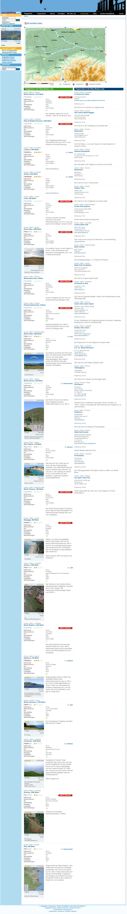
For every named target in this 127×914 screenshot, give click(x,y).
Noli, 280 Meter (29, 846)
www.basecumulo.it (80, 253)
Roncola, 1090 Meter (31, 792)
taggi (18, 43)
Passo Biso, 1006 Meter (32, 229)
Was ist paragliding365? (9, 50)
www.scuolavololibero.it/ (81, 313)
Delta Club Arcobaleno (82, 265)
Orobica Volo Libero (81, 328)
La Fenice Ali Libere (81, 94)
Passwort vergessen (8, 23)
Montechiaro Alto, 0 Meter (33, 278)
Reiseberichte (58, 909)
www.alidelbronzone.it (80, 355)
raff (71, 567)
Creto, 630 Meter (30, 198)
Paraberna (78, 412)
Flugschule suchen (62, 908)
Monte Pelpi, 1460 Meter (33, 334)
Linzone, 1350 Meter (31, 150)
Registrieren (6, 22)
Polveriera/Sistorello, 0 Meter (35, 305)
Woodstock (78, 170)
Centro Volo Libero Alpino (84, 304)
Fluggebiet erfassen (8, 57)
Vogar (3, 45)
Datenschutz (53, 911)
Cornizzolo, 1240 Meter (32, 741)
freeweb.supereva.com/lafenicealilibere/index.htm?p (89, 100)
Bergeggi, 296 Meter (31, 520)
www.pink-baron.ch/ (80, 395)
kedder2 (69, 660)
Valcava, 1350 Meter (31, 565)
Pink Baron (78, 384)
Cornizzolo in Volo (81, 283)
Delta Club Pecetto (81, 432)
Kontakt (68, 911)
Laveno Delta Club (81, 225)
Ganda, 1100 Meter (31, 174)
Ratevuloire (78, 131)
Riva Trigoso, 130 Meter (33, 444)
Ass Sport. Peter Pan (82, 478)
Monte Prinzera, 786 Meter (33, 489)
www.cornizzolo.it (79, 289)
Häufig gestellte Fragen (9, 52)
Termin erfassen (7, 62)
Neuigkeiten (81, 906)
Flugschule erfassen (8, 59)
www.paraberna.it (79, 420)
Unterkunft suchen (74, 908)
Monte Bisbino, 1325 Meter (34, 625)
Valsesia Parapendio (82, 151)
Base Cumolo (79, 247)
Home (26, 16)
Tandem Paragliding (62, 906)
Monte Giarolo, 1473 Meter (34, 94)
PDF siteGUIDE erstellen (34, 23)
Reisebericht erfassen (9, 60)
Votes (5, 41)
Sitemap (73, 911)
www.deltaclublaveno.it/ (81, 232)
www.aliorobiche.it (79, 463)
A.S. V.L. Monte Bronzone (84, 348)
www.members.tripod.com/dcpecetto (85, 443)
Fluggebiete (44, 906)
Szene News (73, 906)
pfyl (71, 705)
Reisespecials (67, 909)
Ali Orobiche (79, 456)
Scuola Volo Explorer (82, 206)
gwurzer (69, 447)
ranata (70, 152)
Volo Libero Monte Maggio (84, 113)
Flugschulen (52, 906)
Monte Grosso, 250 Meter (33, 381)
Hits (19, 41)
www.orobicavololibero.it (81, 335)
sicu (71, 336)
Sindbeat (69, 743)
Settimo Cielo (79, 188)
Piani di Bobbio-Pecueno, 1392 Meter (38, 121)
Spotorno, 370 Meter (31, 658)
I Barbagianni (79, 368)
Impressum (61, 911)
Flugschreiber (68, 383)
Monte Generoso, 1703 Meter (34, 702)
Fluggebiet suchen (50, 908)
